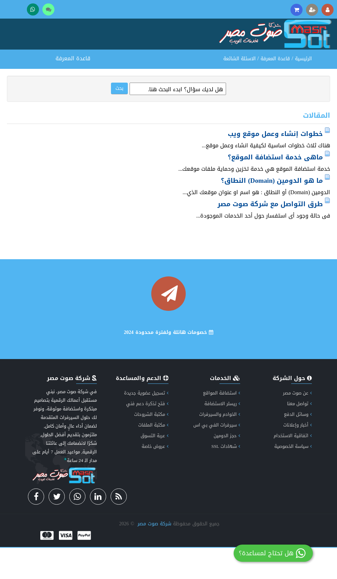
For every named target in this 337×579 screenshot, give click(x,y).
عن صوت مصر (297, 424)
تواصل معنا (299, 435)
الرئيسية (303, 90)
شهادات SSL (225, 477)
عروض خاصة (155, 477)
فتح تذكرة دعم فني (147, 435)
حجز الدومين (227, 467)
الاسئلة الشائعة (239, 90)
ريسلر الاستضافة (222, 435)
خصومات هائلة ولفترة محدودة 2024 (168, 363)
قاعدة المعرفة (275, 90)
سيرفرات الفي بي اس (216, 456)
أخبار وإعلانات (297, 456)
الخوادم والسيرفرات (219, 445)
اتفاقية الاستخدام (293, 467)
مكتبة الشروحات (151, 445)
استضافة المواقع (221, 424)
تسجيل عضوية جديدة (146, 424)
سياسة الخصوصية (293, 477)
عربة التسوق (154, 467)
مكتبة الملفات (153, 456)
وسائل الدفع (298, 445)
